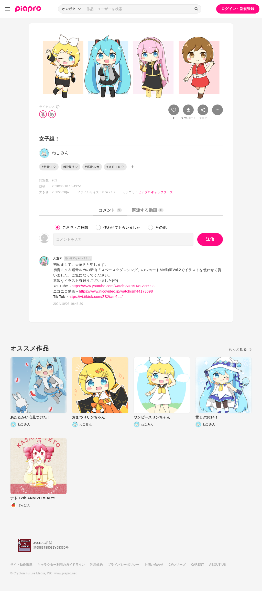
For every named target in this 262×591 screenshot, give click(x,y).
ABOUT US (217, 564)
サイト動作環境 (21, 564)
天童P (57, 258)
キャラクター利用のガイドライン (61, 564)
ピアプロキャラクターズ (155, 192)
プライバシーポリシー (123, 564)
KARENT (197, 564)
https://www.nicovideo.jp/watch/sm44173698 (116, 291)
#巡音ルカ (92, 167)
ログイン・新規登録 (237, 9)
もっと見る (240, 349)
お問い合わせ (154, 564)
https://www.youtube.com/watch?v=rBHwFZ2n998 (113, 286)
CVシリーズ (177, 564)
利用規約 (96, 564)
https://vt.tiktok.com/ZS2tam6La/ (96, 297)
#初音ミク (49, 167)
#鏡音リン (70, 167)
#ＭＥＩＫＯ (115, 167)
